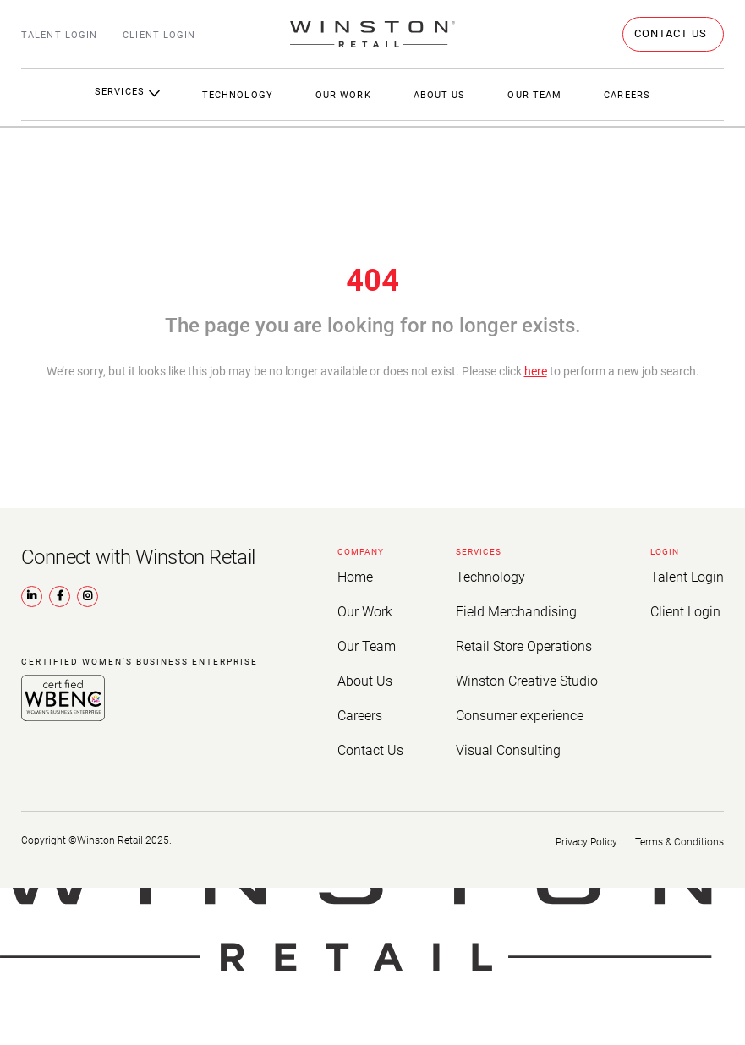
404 (372, 280)
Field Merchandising (517, 609)
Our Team (534, 95)
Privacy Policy (580, 831)
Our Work (343, 95)
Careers (357, 707)
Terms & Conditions (679, 831)
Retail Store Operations (525, 642)
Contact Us (366, 740)
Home (353, 576)
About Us (440, 95)
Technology (237, 95)
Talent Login (59, 35)
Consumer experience (521, 707)
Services (127, 91)
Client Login (159, 35)
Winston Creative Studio (528, 675)
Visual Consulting (510, 740)
